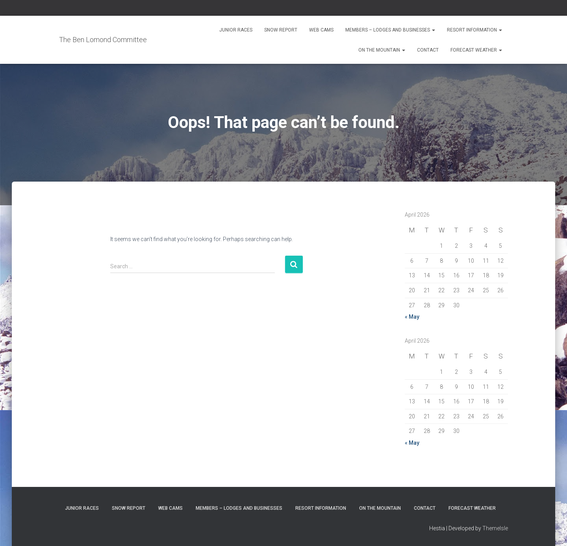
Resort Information (474, 30)
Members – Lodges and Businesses (390, 30)
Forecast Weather (476, 50)
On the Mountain (381, 50)
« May (412, 317)
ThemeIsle (495, 528)
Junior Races (235, 30)
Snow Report (280, 30)
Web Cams (321, 30)
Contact (428, 50)
